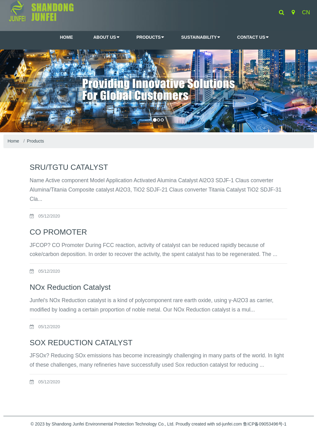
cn (306, 12)
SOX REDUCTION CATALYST (81, 342)
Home (13, 141)
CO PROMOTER (58, 232)
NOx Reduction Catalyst (70, 287)
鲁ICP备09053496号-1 (264, 423)
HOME (66, 37)
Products (149, 37)
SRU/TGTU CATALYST (69, 167)
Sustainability (199, 37)
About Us (104, 37)
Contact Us (251, 37)
